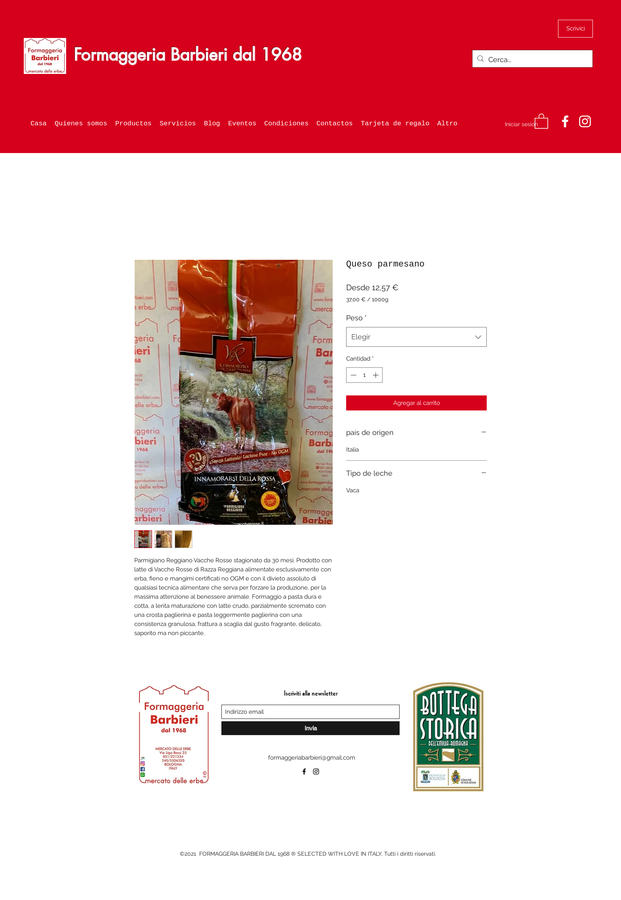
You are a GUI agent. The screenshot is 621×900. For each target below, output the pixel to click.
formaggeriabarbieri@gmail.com (311, 757)
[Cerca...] (532, 59)
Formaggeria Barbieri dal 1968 (188, 54)
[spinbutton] (364, 375)
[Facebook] (565, 121)
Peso (356, 318)
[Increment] (376, 375)
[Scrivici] (575, 29)
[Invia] (310, 728)
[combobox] (416, 337)
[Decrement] (352, 375)
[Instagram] (585, 121)
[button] (541, 121)
